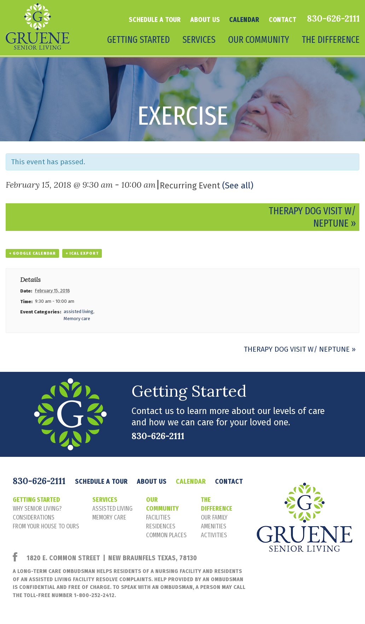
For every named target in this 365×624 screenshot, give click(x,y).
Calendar (244, 20)
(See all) (237, 186)
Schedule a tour (155, 20)
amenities (213, 526)
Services (198, 39)
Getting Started (138, 39)
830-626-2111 (333, 18)
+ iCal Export (82, 253)
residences (160, 526)
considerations (33, 517)
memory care (109, 517)
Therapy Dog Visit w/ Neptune (300, 349)
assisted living (78, 311)
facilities (158, 517)
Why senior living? (37, 508)
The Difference (331, 39)
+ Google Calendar (32, 253)
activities (214, 535)
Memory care (77, 318)
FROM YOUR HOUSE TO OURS (46, 526)
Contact (282, 20)
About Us (205, 20)
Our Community (258, 39)
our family (214, 517)
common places (166, 535)
